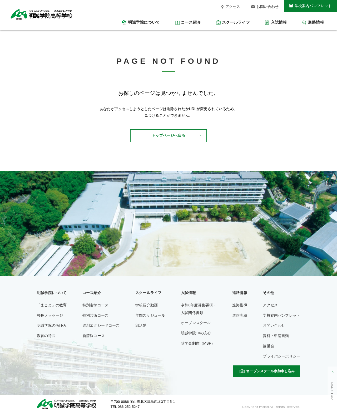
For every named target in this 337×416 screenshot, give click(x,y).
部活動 (140, 325)
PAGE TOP (332, 391)
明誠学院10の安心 (196, 333)
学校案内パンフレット (281, 315)
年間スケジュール (150, 315)
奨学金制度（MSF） (198, 343)
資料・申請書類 (276, 336)
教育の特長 (46, 336)
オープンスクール (196, 323)
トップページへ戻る (168, 135)
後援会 (268, 346)
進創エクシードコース (101, 325)
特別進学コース (95, 305)
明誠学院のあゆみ (52, 325)
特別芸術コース (95, 315)
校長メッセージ (50, 315)
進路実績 (239, 315)
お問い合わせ (274, 325)
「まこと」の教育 (52, 305)
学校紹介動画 (146, 305)
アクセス (270, 305)
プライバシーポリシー (281, 356)
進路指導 (239, 305)
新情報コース (93, 336)
